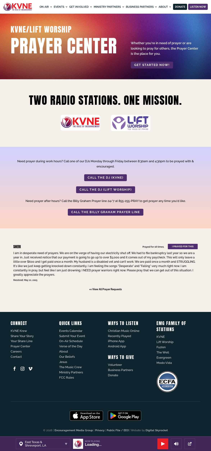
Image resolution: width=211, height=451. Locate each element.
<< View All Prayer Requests (105, 289)
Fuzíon (161, 347)
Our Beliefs (67, 356)
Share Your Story (22, 336)
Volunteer (115, 365)
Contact (16, 356)
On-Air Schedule (71, 341)
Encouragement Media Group (74, 430)
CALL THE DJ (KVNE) (105, 177)
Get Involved (75, 6)
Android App (117, 346)
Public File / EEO (118, 430)
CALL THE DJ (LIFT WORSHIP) (106, 189)
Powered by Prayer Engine (24, 295)
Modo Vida (164, 363)
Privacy (100, 430)
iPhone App (116, 341)
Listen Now (197, 6)
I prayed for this (183, 246)
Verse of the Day (70, 346)
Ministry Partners (104, 6)
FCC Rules (66, 377)
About (160, 6)
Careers (16, 351)
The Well (162, 352)
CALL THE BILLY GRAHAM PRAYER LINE (105, 212)
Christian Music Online (123, 331)
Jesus (63, 362)
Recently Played (119, 336)
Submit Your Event (72, 336)
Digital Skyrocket (157, 430)
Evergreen (163, 357)
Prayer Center (20, 346)
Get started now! (152, 65)
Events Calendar (70, 331)
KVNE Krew (19, 331)
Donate (177, 6)
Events (56, 6)
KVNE (160, 337)
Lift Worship (165, 342)
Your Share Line (22, 341)
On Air (41, 6)
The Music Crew (70, 367)
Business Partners (136, 6)
